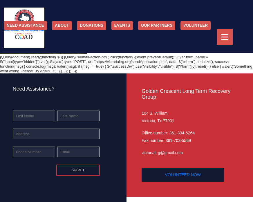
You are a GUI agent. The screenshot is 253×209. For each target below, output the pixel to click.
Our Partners (157, 25)
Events (122, 25)
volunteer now (183, 174)
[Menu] (225, 37)
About (62, 25)
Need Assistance (25, 25)
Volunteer (195, 25)
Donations (91, 25)
